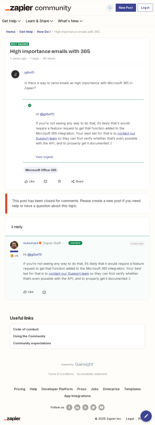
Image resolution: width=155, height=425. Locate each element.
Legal (130, 418)
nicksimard (30, 243)
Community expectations (32, 343)
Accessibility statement (92, 374)
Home (10, 32)
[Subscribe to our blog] (85, 407)
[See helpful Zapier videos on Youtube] (101, 407)
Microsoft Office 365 (41, 170)
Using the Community (29, 336)
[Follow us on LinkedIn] (77, 407)
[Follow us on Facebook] (69, 407)
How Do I (43, 32)
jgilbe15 (29, 72)
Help (33, 389)
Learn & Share (40, 20)
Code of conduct (26, 329)
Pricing (19, 389)
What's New (71, 20)
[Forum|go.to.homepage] (39, 8)
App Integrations (77, 396)
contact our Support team (69, 273)
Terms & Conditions (61, 374)
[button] (126, 8)
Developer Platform (57, 389)
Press (81, 389)
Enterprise (111, 389)
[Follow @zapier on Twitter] (93, 407)
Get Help (12, 20)
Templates (132, 389)
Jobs (94, 389)
